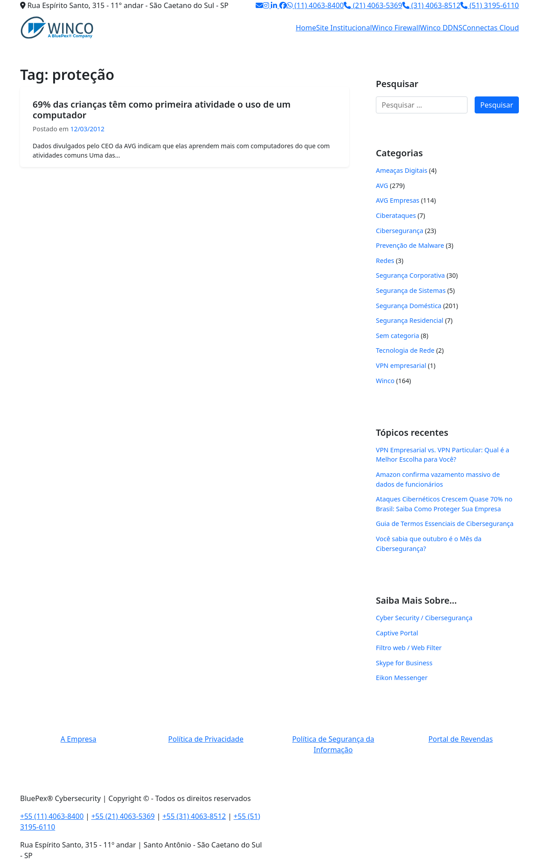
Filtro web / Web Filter (409, 647)
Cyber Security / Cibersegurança (424, 617)
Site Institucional (344, 28)
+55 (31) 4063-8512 (194, 816)
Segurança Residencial (409, 320)
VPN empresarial (401, 365)
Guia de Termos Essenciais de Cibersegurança (445, 523)
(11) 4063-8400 (315, 5)
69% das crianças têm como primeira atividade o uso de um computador (162, 109)
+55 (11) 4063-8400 (52, 816)
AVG (382, 185)
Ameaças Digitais (401, 170)
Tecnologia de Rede (405, 350)
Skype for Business (404, 663)
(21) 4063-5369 (373, 5)
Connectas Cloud (491, 28)
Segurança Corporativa (410, 275)
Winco (385, 380)
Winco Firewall (396, 28)
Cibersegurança (399, 230)
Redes (385, 260)
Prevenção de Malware (410, 245)
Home (306, 28)
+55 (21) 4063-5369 (123, 816)
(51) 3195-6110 (489, 5)
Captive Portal (397, 633)
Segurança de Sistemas (411, 290)
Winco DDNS (441, 28)
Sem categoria (397, 335)
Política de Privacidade (205, 739)
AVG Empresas (397, 200)
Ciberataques (396, 215)
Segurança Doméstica (409, 305)
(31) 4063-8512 (431, 5)
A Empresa (78, 739)
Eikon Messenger (402, 677)
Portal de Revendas (460, 739)
